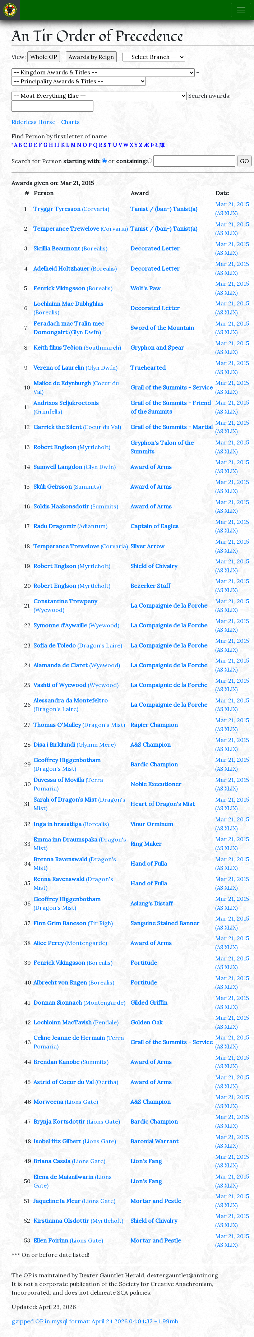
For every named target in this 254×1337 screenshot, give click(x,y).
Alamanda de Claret (60, 665)
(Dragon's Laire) (99, 645)
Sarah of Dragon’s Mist (65, 799)
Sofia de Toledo (54, 645)
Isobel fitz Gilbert (57, 1141)
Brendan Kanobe (56, 1061)
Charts (70, 121)
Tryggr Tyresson (56, 208)
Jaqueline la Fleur (56, 1200)
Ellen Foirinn (50, 1240)
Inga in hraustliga (57, 823)
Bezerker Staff (150, 585)
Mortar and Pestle (155, 1200)
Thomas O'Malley (57, 724)
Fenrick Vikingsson (59, 288)
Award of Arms (151, 466)
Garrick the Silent (57, 426)
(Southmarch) (102, 347)
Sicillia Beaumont (56, 248)
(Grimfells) (47, 411)
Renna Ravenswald (58, 878)
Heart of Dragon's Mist (162, 803)
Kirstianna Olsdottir (61, 1220)
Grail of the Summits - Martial (171, 426)
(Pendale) (106, 1022)
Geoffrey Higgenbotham (67, 760)
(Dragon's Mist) (103, 724)
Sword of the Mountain (162, 327)
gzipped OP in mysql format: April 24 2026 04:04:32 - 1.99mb (94, 1321)
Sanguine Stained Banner (164, 923)
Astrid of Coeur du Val (63, 1081)
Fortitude (143, 962)
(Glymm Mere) (96, 744)
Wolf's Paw (145, 288)
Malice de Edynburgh (62, 383)
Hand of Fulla (148, 863)
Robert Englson (54, 447)
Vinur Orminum (151, 823)
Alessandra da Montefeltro (70, 700)
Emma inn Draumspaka (65, 839)
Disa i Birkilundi (54, 744)
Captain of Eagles (154, 526)
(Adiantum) (92, 526)
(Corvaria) (95, 208)
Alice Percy (48, 942)
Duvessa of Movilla (58, 779)
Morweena (48, 1101)
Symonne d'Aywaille (60, 625)
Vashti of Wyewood (59, 684)
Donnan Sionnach (57, 1002)
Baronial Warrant (154, 1141)
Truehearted (148, 367)
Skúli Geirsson (52, 486)
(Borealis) (94, 248)
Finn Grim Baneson (59, 923)
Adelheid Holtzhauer (61, 268)
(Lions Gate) (81, 1101)
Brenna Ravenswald (60, 859)
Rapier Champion (154, 724)
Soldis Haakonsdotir (61, 506)
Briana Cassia (51, 1161)
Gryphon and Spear (157, 347)
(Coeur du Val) (102, 426)
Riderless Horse (33, 121)
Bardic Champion (154, 764)
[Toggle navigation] (241, 10)
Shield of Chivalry (153, 566)
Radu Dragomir (54, 526)
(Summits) (87, 486)
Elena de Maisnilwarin (63, 1176)
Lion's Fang (146, 1161)
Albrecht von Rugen (60, 982)
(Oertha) (106, 1081)
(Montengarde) (86, 942)
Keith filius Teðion (57, 347)
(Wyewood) (48, 609)
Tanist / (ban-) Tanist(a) (163, 208)
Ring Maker (146, 843)
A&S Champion (150, 744)
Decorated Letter (155, 248)
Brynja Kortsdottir (59, 1121)
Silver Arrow (147, 546)
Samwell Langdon (57, 466)
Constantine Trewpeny (65, 601)
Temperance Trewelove (66, 228)
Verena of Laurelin (58, 367)
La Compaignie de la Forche (168, 605)
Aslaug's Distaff (151, 903)
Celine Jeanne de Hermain (69, 1037)
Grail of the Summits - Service (171, 387)
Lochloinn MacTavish (62, 1022)
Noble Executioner (155, 784)
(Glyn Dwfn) (85, 332)
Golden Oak (146, 1022)
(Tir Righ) (100, 923)
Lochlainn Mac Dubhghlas (68, 303)
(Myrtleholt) (94, 447)
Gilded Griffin (148, 1002)
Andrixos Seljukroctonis (66, 402)
